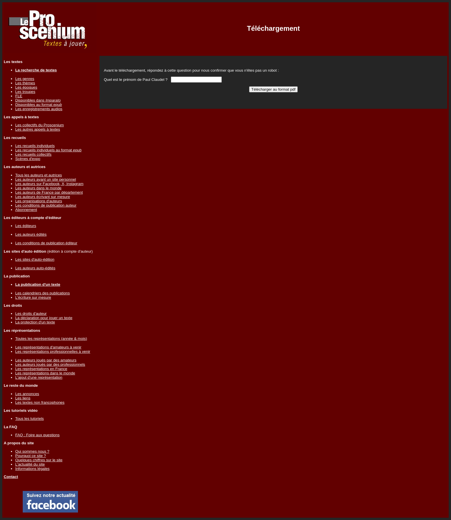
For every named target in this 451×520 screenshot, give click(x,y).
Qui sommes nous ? (32, 451)
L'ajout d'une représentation (38, 377)
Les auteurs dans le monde (38, 188)
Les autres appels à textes (37, 129)
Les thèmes (25, 83)
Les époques (26, 87)
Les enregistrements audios (38, 109)
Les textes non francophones (39, 402)
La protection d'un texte (35, 322)
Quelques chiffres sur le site (38, 460)
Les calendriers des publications (42, 293)
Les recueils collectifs (33, 154)
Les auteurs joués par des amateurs (46, 360)
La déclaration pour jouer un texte (43, 318)
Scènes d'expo (27, 159)
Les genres (24, 79)
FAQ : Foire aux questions (37, 435)
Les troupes (25, 91)
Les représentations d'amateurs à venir (48, 347)
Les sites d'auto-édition (34, 259)
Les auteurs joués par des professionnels (50, 364)
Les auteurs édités (31, 234)
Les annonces (27, 394)
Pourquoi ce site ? (30, 456)
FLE (18, 96)
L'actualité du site (30, 464)
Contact (11, 477)
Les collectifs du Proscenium (39, 125)
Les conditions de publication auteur (46, 205)
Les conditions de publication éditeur (46, 243)
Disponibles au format (38, 104)
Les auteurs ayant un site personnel (45, 179)
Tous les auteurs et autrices (38, 175)
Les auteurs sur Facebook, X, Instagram (49, 184)
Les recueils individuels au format (48, 150)
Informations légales (32, 468)
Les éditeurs (25, 226)
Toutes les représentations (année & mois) (51, 338)
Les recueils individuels (35, 146)
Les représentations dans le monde (45, 373)
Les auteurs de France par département (49, 192)
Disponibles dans (38, 100)
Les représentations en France (41, 369)
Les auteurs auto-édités (35, 268)
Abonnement (26, 209)
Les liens (22, 398)
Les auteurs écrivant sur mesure (42, 197)
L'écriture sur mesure (33, 297)
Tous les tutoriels (29, 418)
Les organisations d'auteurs (38, 201)
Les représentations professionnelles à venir (52, 351)
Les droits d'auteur (31, 313)
